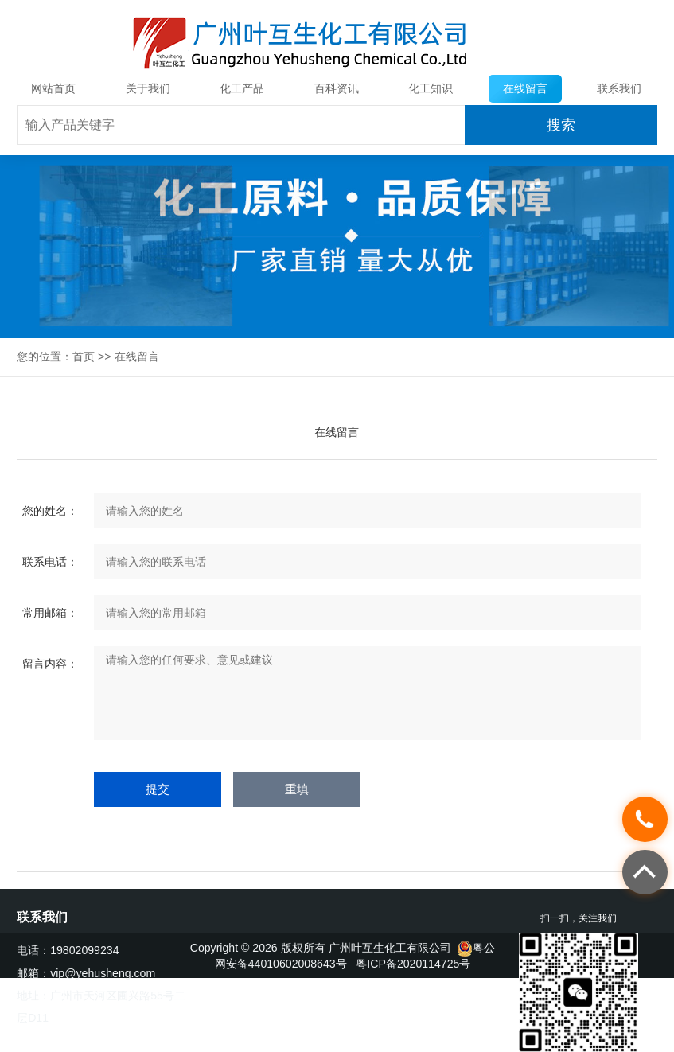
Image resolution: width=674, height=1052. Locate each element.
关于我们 (148, 88)
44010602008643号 (297, 963)
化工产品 (242, 88)
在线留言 (525, 88)
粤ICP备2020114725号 (413, 963)
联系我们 (619, 88)
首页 (83, 356)
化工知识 (430, 88)
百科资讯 (336, 88)
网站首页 (53, 88)
